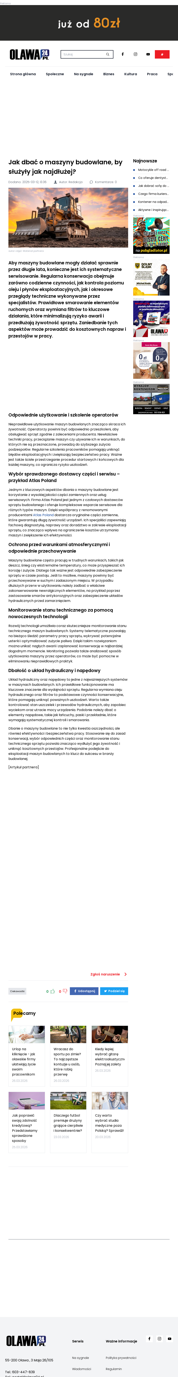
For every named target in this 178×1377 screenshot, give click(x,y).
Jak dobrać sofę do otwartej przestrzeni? (151, 186)
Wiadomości (81, 1369)
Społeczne (55, 74)
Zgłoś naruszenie (109, 974)
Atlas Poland (43, 515)
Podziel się (114, 991)
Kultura (130, 74)
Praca (152, 74)
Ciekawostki (17, 991)
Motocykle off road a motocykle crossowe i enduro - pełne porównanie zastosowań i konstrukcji (151, 170)
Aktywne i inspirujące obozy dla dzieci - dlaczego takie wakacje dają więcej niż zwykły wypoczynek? (151, 210)
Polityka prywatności (121, 1358)
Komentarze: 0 (103, 182)
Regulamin (114, 1369)
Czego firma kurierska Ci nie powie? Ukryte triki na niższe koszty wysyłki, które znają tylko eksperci (151, 194)
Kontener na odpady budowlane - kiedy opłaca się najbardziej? (151, 202)
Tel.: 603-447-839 (20, 1372)
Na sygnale (83, 74)
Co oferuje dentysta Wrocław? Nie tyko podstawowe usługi (151, 178)
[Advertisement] (89, 117)
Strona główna (23, 74)
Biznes (108, 74)
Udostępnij (84, 991)
